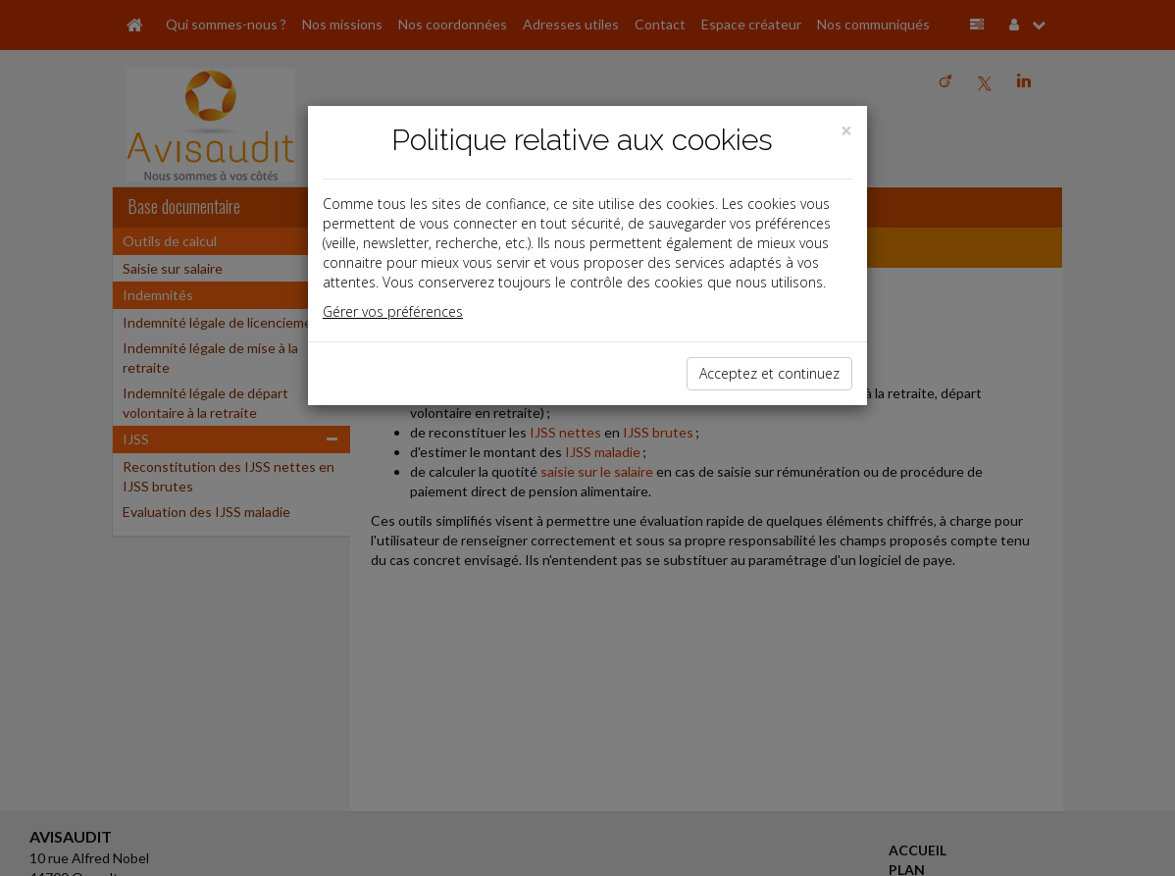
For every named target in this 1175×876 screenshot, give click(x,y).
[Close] (846, 131)
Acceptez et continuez (769, 373)
